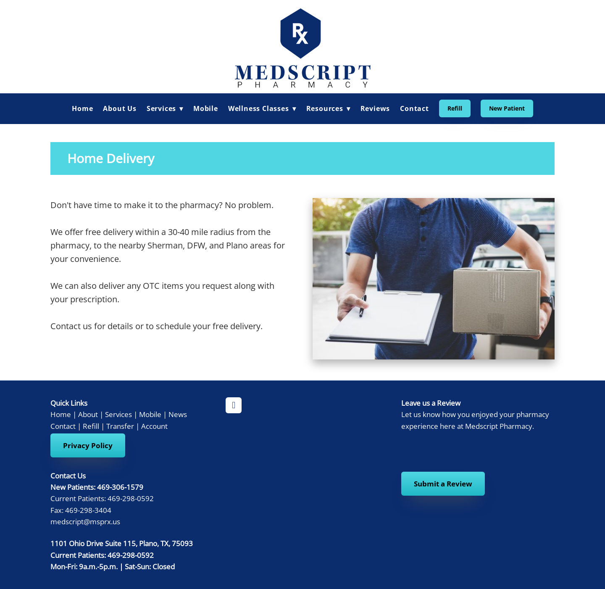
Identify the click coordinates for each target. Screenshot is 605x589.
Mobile (205, 108)
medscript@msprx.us (85, 521)
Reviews (375, 108)
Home (82, 108)
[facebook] (234, 405)
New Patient (507, 108)
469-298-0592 (131, 555)
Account (154, 426)
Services (118, 414)
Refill (454, 108)
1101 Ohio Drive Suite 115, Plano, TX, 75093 (121, 543)
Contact (414, 108)
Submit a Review (443, 483)
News (177, 414)
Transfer (120, 426)
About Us (119, 108)
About (88, 414)
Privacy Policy (88, 445)
